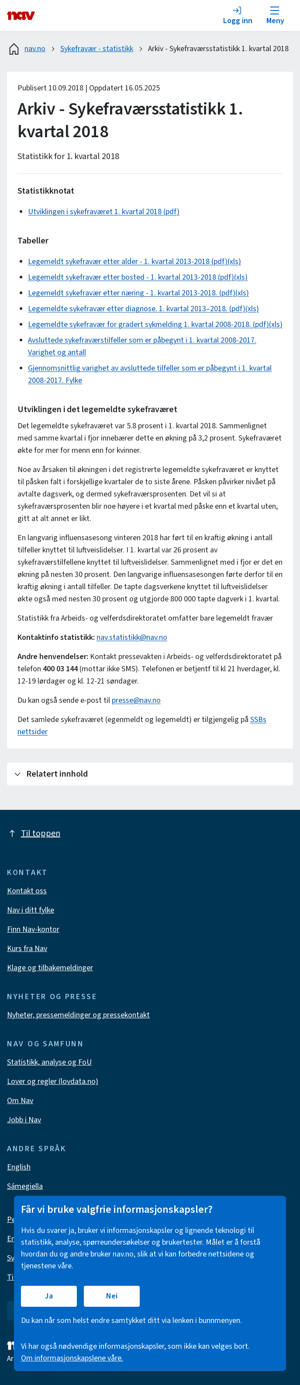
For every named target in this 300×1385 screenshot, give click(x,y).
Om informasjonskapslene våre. (72, 1358)
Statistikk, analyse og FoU (49, 1062)
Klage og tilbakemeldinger (50, 967)
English (19, 1167)
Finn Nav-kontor (33, 929)
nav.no (26, 49)
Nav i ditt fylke (30, 910)
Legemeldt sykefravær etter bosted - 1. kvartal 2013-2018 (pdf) (131, 277)
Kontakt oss (27, 890)
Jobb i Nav (24, 1119)
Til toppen (33, 833)
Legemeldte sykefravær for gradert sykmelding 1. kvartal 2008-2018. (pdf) (148, 324)
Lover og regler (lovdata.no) (52, 1081)
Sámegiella (25, 1186)
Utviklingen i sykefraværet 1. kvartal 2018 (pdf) (103, 211)
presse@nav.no (136, 700)
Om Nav (20, 1100)
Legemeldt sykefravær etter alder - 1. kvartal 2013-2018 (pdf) (128, 261)
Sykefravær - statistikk (96, 48)
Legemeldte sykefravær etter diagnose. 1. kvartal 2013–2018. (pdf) (136, 308)
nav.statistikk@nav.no (132, 637)
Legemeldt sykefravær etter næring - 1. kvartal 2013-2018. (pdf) (131, 293)
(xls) (234, 261)
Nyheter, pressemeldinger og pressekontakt (78, 1015)
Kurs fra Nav (27, 948)
